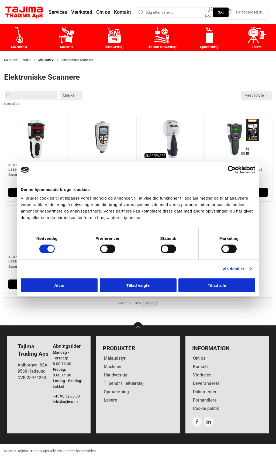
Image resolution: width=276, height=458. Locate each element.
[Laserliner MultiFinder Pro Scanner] (36, 139)
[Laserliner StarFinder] (172, 139)
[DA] (24, 12)
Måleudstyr (46, 60)
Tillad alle (217, 285)
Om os (199, 358)
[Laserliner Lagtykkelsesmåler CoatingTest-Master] (104, 139)
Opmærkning (116, 391)
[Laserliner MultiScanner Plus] (240, 139)
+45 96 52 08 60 (66, 396)
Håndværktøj (116, 375)
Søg (221, 12)
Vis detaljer (233, 269)
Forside (25, 60)
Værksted (202, 375)
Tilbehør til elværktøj (124, 383)
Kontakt (200, 366)
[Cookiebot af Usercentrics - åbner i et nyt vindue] (231, 170)
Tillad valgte (138, 285)
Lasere (110, 400)
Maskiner (113, 366)
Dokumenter (205, 391)
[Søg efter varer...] (34, 95)
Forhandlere (205, 400)
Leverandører (206, 383)
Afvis (59, 285)
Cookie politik (206, 408)
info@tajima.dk (65, 402)
